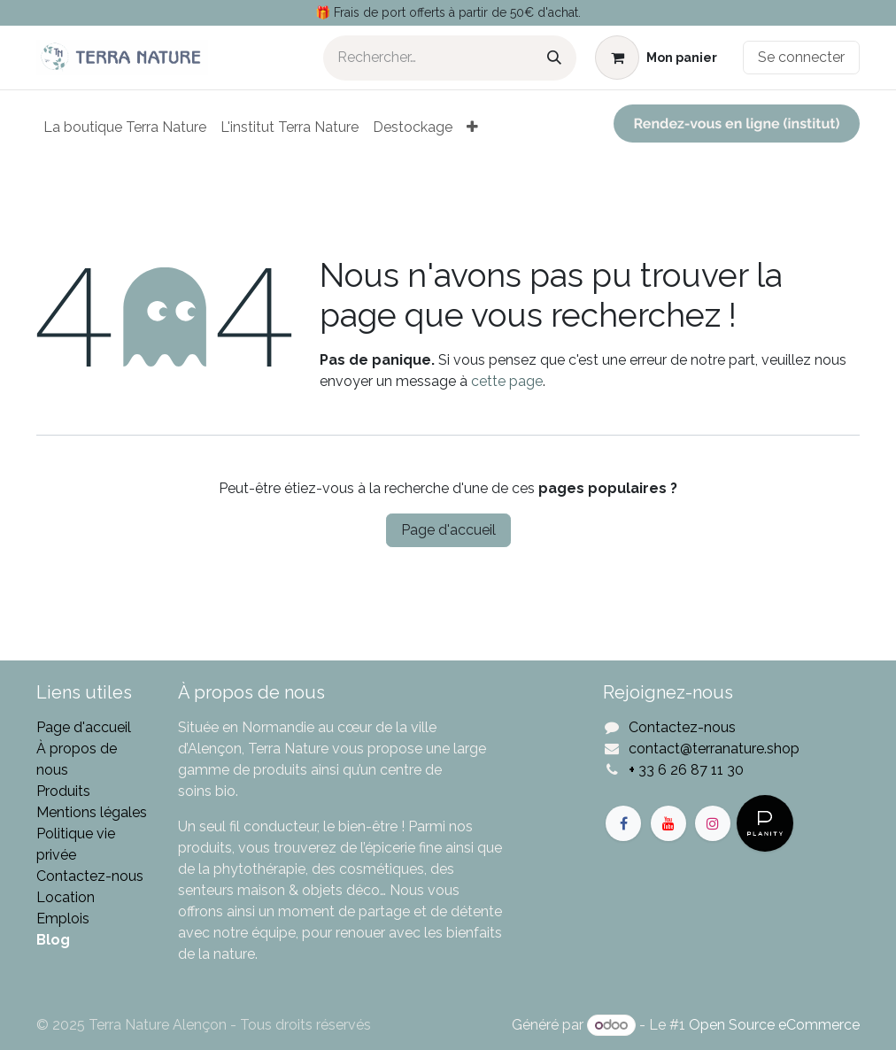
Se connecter (801, 57)
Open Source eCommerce (774, 1024)
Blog (53, 939)
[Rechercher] (554, 58)
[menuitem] (124, 127)
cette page (507, 381)
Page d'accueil (448, 529)
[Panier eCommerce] (656, 57)
